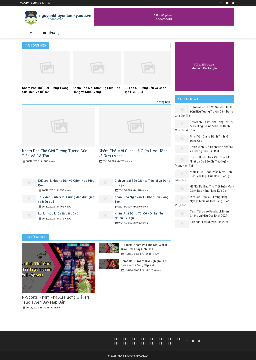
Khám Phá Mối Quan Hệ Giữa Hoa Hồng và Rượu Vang (96, 90)
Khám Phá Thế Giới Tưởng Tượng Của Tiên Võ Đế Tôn (45, 90)
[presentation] (162, 45)
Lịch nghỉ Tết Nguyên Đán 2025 (209, 221)
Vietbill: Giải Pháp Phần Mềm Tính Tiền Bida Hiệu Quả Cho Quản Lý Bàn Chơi (203, 176)
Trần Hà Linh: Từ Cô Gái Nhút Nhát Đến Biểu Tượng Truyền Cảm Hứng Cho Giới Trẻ (204, 111)
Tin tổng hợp (35, 45)
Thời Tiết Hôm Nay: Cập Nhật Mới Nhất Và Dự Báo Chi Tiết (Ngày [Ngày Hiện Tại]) (203, 161)
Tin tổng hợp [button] (51, 33)
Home (30, 33)
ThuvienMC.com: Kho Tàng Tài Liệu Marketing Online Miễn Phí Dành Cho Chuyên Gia (204, 126)
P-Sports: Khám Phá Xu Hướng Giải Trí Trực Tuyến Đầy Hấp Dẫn (55, 300)
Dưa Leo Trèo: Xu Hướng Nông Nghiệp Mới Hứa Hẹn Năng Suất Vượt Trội (202, 201)
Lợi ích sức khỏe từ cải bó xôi (58, 213)
